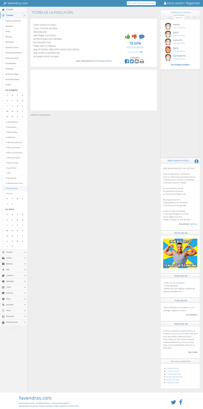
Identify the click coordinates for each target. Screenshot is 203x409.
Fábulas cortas (173, 382)
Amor (7, 31)
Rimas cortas (12, 162)
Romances (11, 178)
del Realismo (12, 122)
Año (195, 17)
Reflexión (10, 137)
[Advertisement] (94, 90)
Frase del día (181, 300)
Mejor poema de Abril (178, 160)
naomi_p (193, 224)
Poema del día (181, 323)
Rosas (9, 193)
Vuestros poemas (13, 20)
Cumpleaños (10, 63)
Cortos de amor (12, 58)
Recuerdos (11, 127)
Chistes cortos (173, 368)
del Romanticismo (14, 183)
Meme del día (181, 232)
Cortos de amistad (13, 52)
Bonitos (8, 36)
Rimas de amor (13, 157)
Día (170, 17)
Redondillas (11, 132)
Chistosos (9, 42)
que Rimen (11, 168)
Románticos (12, 188)
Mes (188, 17)
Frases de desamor (175, 376)
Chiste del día (181, 275)
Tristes (8, 84)
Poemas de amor (174, 374)
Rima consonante (14, 152)
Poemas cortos (173, 371)
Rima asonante (13, 147)
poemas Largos (12, 74)
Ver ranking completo (180, 64)
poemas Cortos (12, 47)
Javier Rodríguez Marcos (101, 61)
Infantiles (9, 68)
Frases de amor (173, 379)
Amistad (9, 26)
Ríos (8, 173)
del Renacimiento (14, 142)
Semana (179, 17)
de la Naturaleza (12, 79)
